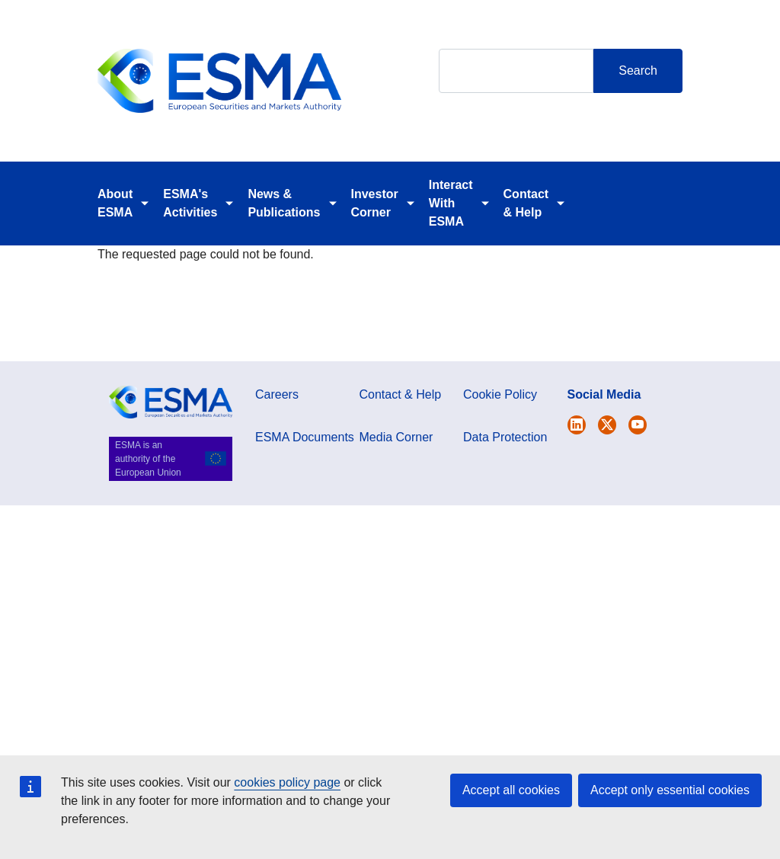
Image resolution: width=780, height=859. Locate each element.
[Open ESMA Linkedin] (607, 424)
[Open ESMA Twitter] (576, 424)
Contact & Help (526, 203)
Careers (277, 394)
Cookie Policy (500, 394)
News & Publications (284, 203)
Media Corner (396, 437)
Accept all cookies (511, 790)
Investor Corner (374, 203)
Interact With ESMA (451, 203)
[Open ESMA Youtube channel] (637, 424)
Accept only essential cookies (670, 790)
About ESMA (115, 203)
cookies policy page (287, 782)
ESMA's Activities (190, 203)
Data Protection (505, 437)
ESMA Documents (304, 437)
